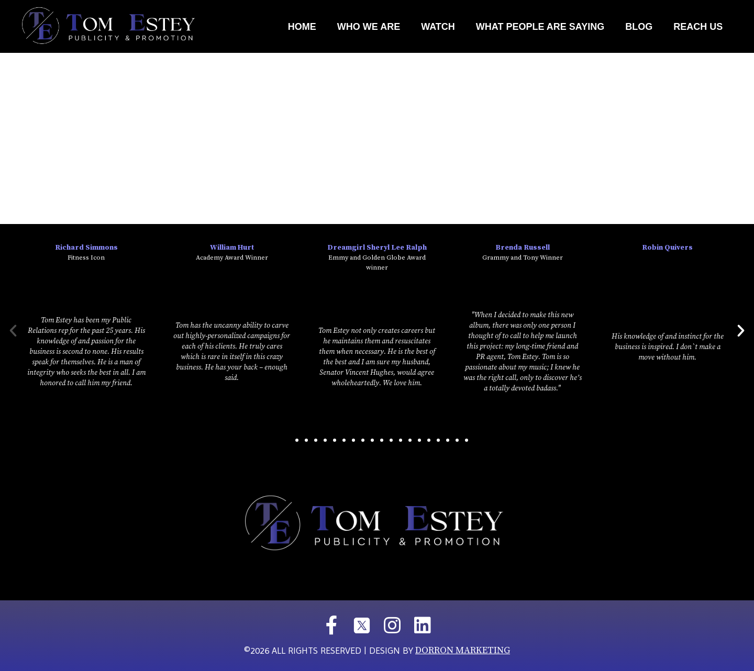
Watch (438, 26)
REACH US (698, 26)
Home (302, 26)
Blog (638, 26)
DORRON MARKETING (462, 650)
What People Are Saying (540, 26)
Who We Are (368, 26)
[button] (287, 440)
